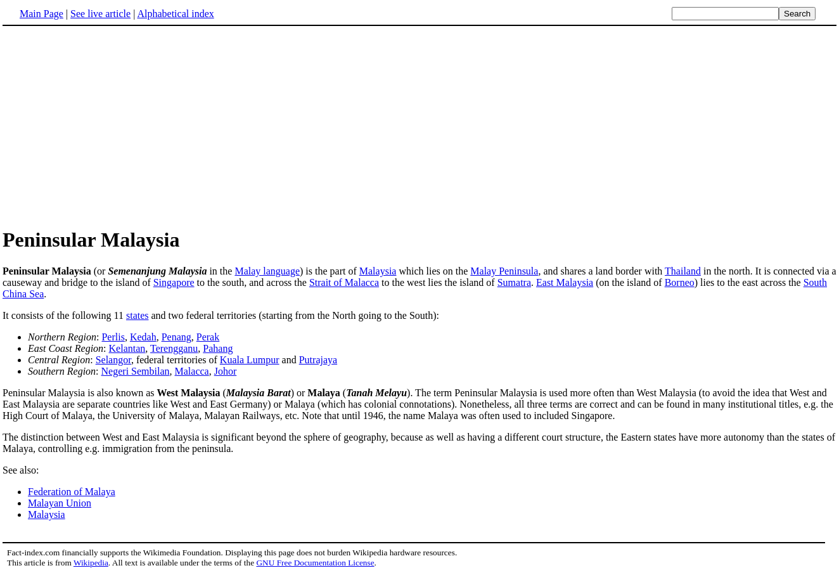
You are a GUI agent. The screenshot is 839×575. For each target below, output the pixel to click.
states (137, 315)
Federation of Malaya (71, 491)
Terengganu (174, 348)
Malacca (192, 371)
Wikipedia (91, 562)
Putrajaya (318, 359)
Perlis (112, 337)
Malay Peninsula (504, 271)
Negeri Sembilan (135, 371)
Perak (207, 337)
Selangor (113, 359)
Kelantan (127, 348)
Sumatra (514, 282)
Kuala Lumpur (249, 359)
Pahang (218, 348)
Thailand (683, 271)
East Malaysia (564, 282)
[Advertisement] (109, 126)
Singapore (174, 282)
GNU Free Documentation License (315, 562)
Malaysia (378, 271)
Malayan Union (59, 503)
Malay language (267, 271)
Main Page (41, 13)
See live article (100, 13)
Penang (176, 337)
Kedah (143, 337)
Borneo (680, 282)
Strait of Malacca (344, 282)
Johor (225, 371)
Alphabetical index (175, 13)
